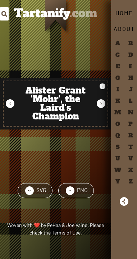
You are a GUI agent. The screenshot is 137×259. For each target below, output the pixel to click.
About (124, 28)
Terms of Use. (67, 233)
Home (124, 12)
